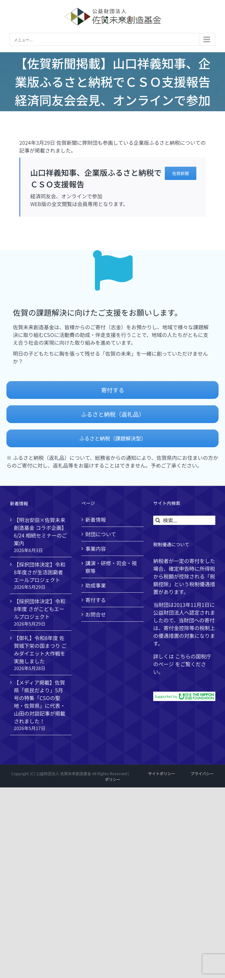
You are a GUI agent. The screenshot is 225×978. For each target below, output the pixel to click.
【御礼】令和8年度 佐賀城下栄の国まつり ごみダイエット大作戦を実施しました (40, 649)
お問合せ (95, 614)
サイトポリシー (161, 773)
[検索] (158, 520)
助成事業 (95, 585)
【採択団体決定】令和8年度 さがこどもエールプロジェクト (39, 608)
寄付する (95, 600)
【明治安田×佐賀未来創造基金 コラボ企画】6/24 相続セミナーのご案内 (40, 531)
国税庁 (203, 656)
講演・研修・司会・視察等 (111, 567)
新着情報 (95, 519)
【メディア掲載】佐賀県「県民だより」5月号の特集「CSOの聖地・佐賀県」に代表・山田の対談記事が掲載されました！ (39, 701)
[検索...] (184, 520)
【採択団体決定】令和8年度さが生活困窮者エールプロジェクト (39, 572)
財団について (100, 534)
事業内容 (95, 548)
